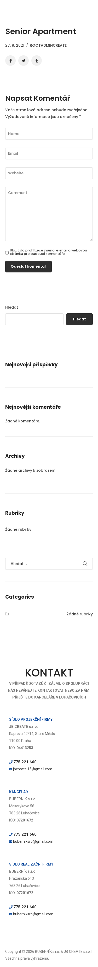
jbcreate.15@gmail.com (32, 769)
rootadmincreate (48, 45)
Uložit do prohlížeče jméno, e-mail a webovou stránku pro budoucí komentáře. (48, 252)
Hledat (11, 307)
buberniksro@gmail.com (33, 841)
